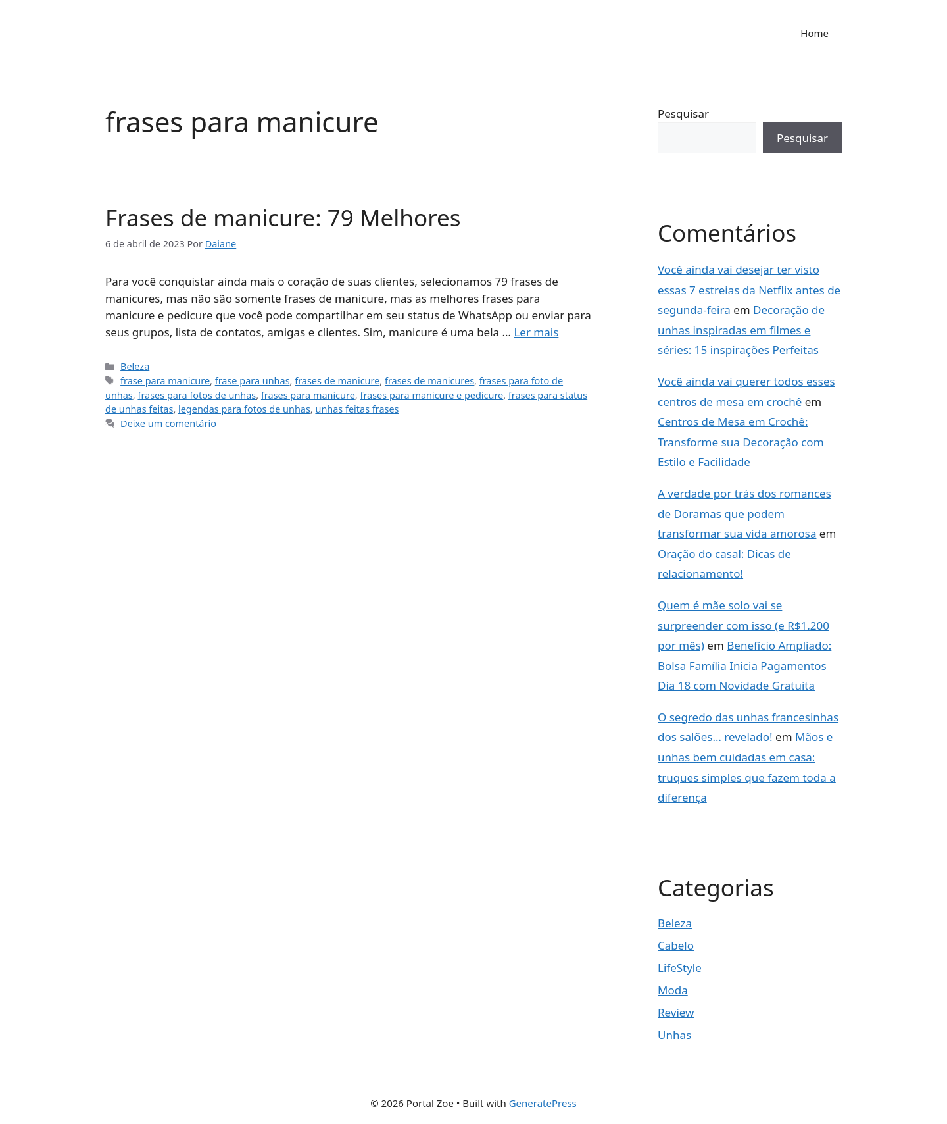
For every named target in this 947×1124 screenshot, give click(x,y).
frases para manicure (308, 395)
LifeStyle (680, 967)
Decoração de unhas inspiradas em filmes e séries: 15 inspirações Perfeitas (741, 329)
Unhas (674, 1034)
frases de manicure (337, 380)
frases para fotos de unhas (196, 395)
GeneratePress (543, 1103)
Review (676, 1012)
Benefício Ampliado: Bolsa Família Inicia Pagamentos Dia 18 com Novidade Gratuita (744, 665)
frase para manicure (165, 380)
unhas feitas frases (357, 409)
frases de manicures (429, 380)
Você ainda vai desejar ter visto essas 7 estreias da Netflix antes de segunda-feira (749, 289)
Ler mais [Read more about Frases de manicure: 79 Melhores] (536, 332)
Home (814, 32)
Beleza (134, 366)
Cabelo (676, 945)
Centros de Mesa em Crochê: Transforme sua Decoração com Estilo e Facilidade (741, 441)
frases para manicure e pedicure (431, 395)
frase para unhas (252, 380)
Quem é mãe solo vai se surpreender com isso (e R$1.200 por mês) (743, 625)
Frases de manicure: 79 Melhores (282, 217)
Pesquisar (683, 113)
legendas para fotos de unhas (244, 409)
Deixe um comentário (168, 423)
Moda (673, 990)
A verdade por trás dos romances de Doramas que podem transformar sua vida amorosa (744, 513)
